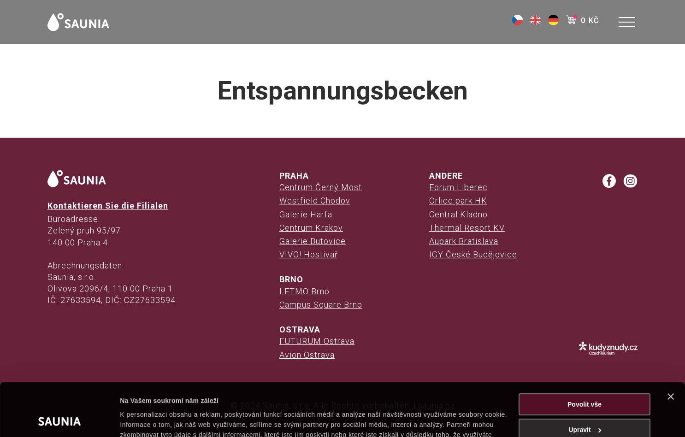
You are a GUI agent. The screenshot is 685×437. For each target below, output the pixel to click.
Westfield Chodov (314, 200)
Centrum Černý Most (320, 187)
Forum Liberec (458, 187)
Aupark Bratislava (463, 241)
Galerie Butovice (312, 241)
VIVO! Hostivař (308, 254)
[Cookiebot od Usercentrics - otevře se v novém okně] (59, 419)
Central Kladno (458, 214)
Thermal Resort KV (467, 228)
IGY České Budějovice (473, 254)
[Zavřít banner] (670, 347)
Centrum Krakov (311, 228)
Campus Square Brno (320, 304)
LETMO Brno (304, 291)
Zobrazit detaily (144, 419)
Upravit (584, 380)
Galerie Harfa (305, 214)
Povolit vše (584, 355)
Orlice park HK (458, 200)
